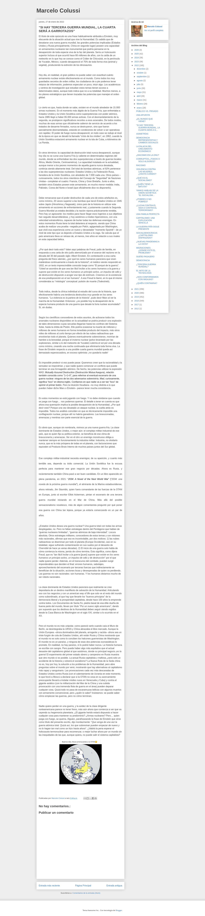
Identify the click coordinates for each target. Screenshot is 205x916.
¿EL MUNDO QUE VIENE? (144, 120)
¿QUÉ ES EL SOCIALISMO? (144, 179)
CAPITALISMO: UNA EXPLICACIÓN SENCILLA (145, 220)
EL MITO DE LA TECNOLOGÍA (143, 272)
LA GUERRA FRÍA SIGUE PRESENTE (147, 227)
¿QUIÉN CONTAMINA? (146, 283)
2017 (136, 304)
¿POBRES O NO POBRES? (143, 200)
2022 (136, 65)
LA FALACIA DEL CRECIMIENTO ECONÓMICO (144, 148)
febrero (140, 104)
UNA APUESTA (143, 115)
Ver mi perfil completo (153, 30)
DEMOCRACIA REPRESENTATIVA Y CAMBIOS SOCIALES (147, 140)
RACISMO (140, 165)
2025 (136, 54)
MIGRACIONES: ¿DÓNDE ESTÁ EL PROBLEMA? (145, 250)
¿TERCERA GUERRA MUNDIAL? (146, 265)
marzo (140, 100)
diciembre (141, 69)
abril (139, 96)
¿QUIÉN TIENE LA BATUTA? (144, 185)
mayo (139, 92)
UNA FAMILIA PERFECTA (147, 214)
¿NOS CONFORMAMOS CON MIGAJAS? (147, 278)
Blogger (119, 910)
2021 (136, 289)
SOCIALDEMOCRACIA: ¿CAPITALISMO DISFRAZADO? (147, 235)
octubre (140, 73)
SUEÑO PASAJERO (145, 256)
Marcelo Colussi (58, 10)
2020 (136, 293)
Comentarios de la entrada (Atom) (86, 893)
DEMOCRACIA (143, 260)
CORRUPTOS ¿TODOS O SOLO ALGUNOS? (148, 160)
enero (139, 108)
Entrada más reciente (49, 885)
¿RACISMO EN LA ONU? (147, 155)
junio (139, 88)
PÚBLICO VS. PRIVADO (147, 111)
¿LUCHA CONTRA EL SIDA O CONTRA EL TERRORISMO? (146, 207)
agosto (140, 80)
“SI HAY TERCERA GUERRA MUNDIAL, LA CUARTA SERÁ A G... (148, 127)
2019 (136, 297)
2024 (136, 57)
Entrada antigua (114, 885)
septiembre (142, 76)
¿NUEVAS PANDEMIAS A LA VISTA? (147, 242)
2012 (136, 308)
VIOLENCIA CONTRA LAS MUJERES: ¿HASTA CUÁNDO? (146, 171)
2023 (136, 61)
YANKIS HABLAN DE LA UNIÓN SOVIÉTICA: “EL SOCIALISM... (147, 192)
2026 (136, 50)
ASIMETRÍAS (142, 134)
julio (139, 84)
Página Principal (83, 885)
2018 (136, 301)
